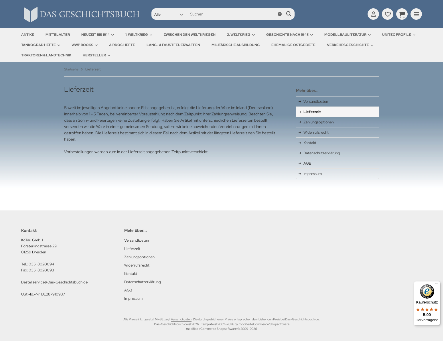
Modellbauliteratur (347, 35)
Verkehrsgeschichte (350, 45)
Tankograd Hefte (40, 45)
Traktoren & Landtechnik (46, 55)
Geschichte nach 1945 (289, 35)
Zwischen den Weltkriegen (190, 34)
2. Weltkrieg (241, 35)
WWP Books (85, 45)
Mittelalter (58, 34)
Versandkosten (181, 319)
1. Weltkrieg (138, 35)
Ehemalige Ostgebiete (293, 45)
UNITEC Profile (398, 35)
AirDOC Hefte (122, 45)
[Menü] (436, 284)
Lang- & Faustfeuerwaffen (173, 45)
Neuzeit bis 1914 (97, 35)
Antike (27, 34)
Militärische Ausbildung (236, 45)
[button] (169, 14)
